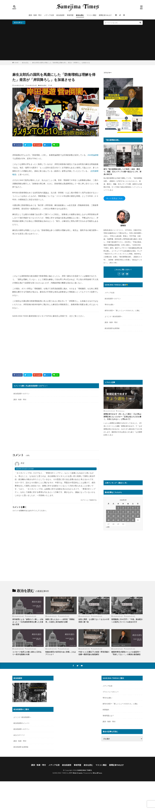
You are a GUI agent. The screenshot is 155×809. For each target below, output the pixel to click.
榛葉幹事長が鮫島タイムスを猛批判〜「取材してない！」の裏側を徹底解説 (125, 653)
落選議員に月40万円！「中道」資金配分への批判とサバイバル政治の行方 (127, 620)
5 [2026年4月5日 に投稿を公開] (137, 508)
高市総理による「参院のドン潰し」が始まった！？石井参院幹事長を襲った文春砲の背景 (27, 621)
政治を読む (80, 15)
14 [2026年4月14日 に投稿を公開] (113, 516)
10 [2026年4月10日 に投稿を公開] (128, 512)
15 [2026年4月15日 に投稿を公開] (118, 516)
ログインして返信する (89, 500)
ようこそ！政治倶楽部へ (113, 316)
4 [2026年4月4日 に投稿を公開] (132, 508)
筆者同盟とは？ (108, 716)
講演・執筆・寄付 (35, 15)
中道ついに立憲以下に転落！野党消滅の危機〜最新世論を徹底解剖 (93, 653)
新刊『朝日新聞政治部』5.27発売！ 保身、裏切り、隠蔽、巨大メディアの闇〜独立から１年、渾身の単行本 (122, 171)
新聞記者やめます (105, 15)
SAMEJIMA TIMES (84, 770)
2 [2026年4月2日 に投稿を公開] (123, 508)
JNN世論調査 (93, 155)
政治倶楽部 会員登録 (112, 328)
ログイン (33, 510)
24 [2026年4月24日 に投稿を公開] (128, 520)
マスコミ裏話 (91, 15)
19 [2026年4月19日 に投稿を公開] (138, 516)
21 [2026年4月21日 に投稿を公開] (113, 520)
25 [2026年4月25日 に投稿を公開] (133, 520)
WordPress (97, 773)
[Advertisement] (77, 42)
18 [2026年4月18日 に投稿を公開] (133, 516)
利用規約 (106, 710)
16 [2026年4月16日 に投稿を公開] (123, 516)
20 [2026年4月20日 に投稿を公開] (108, 520)
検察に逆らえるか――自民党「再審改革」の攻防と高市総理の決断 (60, 620)
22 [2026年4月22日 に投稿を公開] (118, 520)
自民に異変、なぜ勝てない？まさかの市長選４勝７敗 (93, 620)
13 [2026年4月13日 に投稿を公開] (108, 516)
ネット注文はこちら (114, 198)
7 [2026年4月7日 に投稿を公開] (113, 512)
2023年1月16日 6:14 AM (24, 469)
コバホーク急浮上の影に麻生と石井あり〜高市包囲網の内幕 (26, 653)
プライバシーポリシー (111, 692)
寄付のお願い (109, 304)
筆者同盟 (70, 15)
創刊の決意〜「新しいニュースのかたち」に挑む (122, 310)
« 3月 (108, 527)
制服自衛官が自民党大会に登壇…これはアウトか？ (60, 653)
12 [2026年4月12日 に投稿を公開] (138, 512)
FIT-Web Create (76, 773)
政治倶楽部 (60, 15)
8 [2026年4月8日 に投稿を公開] (118, 512)
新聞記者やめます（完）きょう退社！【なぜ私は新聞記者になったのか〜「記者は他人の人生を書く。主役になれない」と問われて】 (122, 416)
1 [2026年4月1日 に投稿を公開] (118, 508)
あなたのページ (19, 735)
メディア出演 (49, 15)
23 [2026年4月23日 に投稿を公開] (123, 520)
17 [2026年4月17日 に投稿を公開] (128, 516)
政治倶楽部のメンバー (21, 723)
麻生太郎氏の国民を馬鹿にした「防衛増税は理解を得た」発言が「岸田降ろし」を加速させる (61, 62)
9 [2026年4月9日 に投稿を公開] (123, 512)
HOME (16, 62)
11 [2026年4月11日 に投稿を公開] (133, 512)
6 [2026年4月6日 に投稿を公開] (108, 512)
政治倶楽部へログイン (21, 393)
